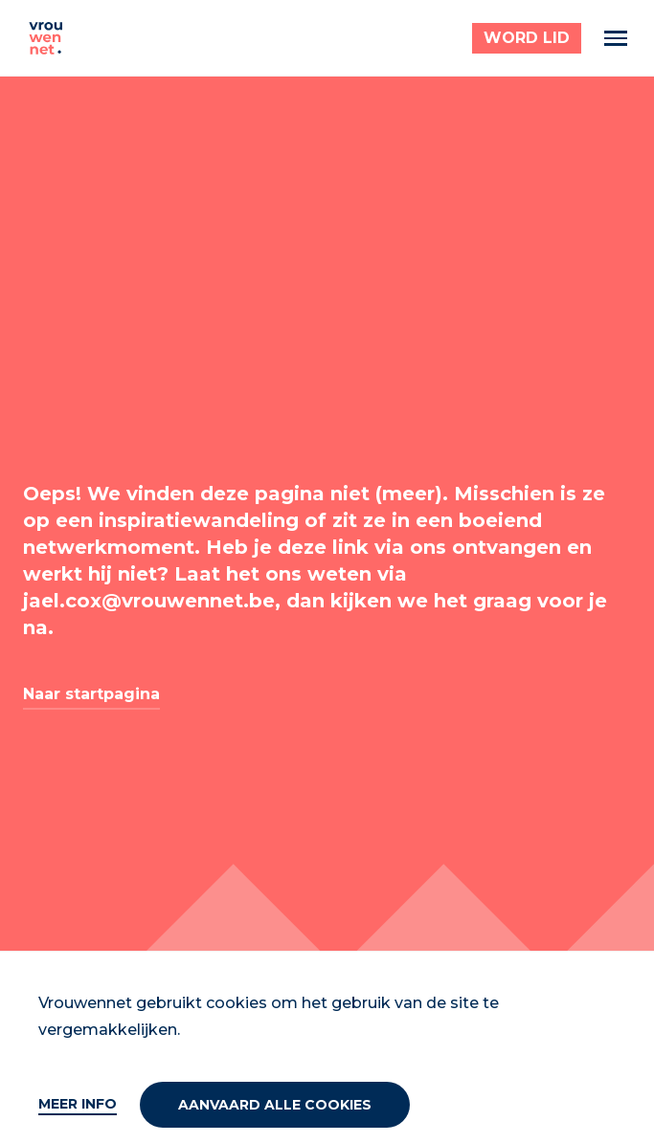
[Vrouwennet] (46, 38)
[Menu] (615, 38)
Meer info (77, 1103)
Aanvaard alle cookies (275, 1104)
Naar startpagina (91, 694)
